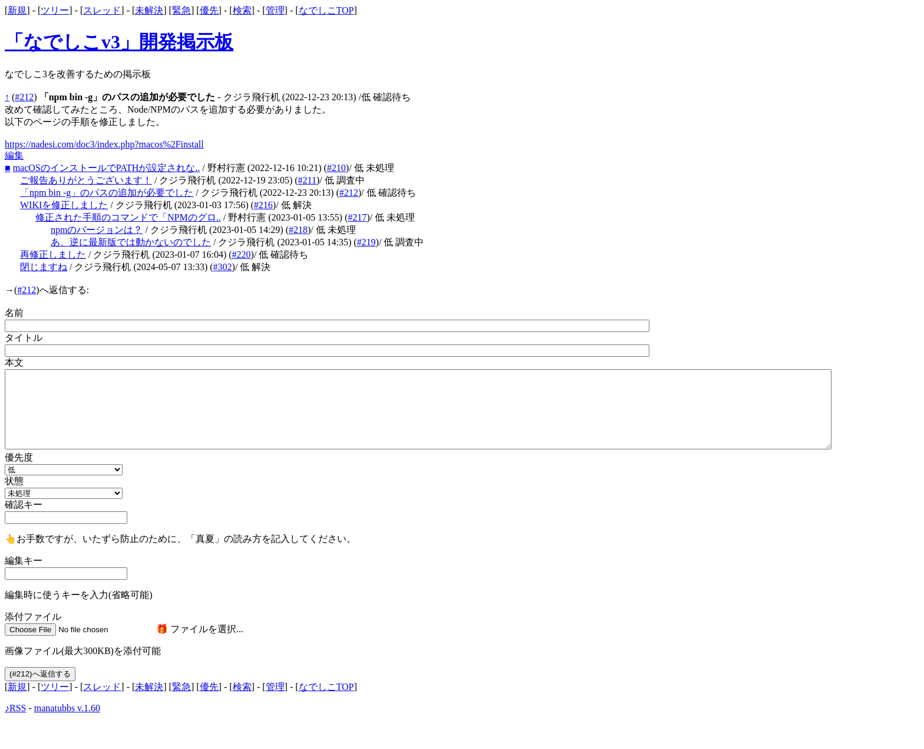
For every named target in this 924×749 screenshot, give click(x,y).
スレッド (102, 10)
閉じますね (43, 267)
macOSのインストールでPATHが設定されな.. (106, 168)
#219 (366, 242)
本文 (14, 362)
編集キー (23, 561)
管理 (275, 10)
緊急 (181, 10)
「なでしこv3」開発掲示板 (119, 41)
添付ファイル (33, 617)
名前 (14, 313)
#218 (298, 230)
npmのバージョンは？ (97, 230)
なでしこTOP (326, 10)
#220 (241, 254)
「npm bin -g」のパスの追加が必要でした (106, 193)
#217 (357, 217)
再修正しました (53, 254)
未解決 (149, 10)
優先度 (19, 457)
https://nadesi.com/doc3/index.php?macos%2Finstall (104, 144)
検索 (242, 10)
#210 (336, 168)
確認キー (23, 505)
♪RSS (15, 708)
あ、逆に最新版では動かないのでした (131, 242)
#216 (263, 205)
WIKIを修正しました (64, 205)
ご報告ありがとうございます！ (86, 180)
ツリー (55, 10)
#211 (307, 180)
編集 (14, 155)
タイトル (23, 338)
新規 (17, 10)
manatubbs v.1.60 (67, 708)
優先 (209, 10)
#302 (222, 267)
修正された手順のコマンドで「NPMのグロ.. (128, 217)
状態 (14, 481)
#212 (24, 97)
